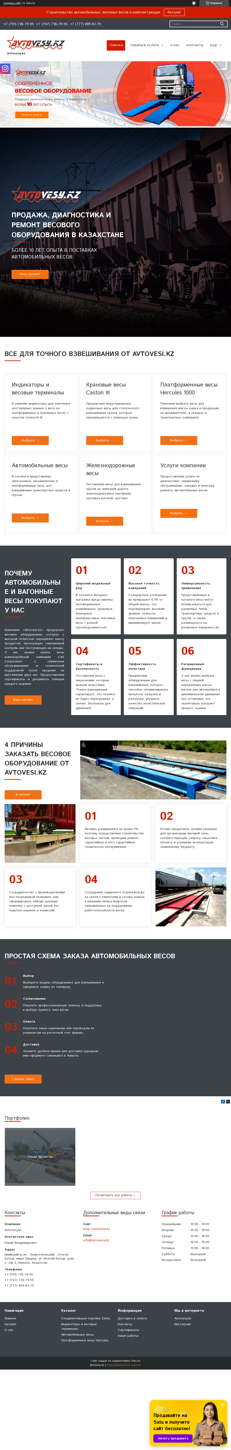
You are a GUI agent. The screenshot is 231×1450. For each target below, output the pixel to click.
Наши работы (128, 1335)
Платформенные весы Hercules (85, 1340)
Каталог (174, 12)
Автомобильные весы (77, 1334)
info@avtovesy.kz (96, 1240)
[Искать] (222, 24)
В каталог (23, 794)
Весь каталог (30, 274)
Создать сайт (12, 3)
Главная (116, 45)
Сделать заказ (23, 1079)
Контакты (195, 45)
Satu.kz (135, 1361)
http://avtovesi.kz (96, 1229)
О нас (175, 45)
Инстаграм (182, 1324)
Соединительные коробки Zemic (85, 1318)
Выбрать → (30, 440)
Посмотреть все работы (113, 1195)
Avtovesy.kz (182, 1318)
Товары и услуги (144, 45)
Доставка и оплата (132, 1318)
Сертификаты (128, 1330)
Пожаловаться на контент (124, 1365)
